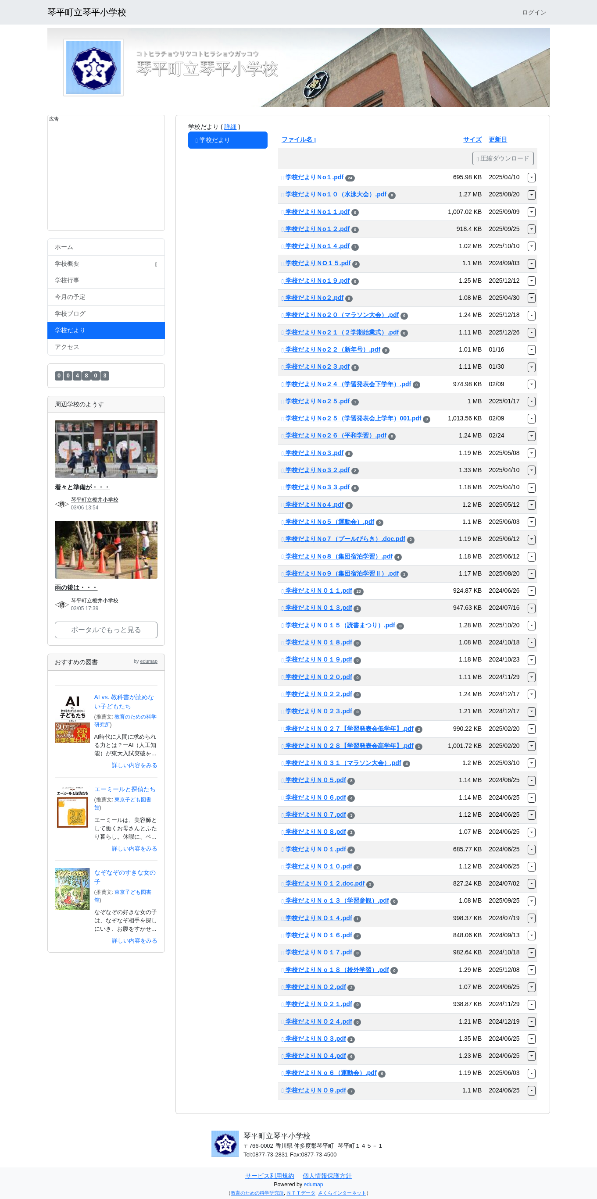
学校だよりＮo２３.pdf (316, 366)
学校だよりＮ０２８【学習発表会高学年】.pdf (348, 745)
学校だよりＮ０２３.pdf (317, 711)
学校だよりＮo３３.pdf (316, 487)
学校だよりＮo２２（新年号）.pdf (331, 349)
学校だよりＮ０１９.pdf (317, 659)
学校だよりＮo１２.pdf (316, 228)
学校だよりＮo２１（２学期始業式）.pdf (340, 332)
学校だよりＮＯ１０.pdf (317, 866)
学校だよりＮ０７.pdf (314, 814)
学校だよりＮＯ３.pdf (314, 1038)
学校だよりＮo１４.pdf (316, 245)
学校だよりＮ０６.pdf (314, 797)
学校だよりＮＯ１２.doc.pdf (323, 883)
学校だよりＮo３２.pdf (316, 469)
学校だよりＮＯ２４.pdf (317, 1021)
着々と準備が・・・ (82, 487)
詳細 (230, 126)
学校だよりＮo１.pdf (312, 177)
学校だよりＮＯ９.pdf (314, 1090)
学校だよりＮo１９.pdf (316, 280)
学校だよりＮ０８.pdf (314, 831)
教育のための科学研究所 (257, 1192)
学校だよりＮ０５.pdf (314, 779)
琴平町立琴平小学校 (86, 12)
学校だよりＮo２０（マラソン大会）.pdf (340, 314)
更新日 (498, 139)
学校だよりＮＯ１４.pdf (317, 917)
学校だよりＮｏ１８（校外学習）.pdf (335, 969)
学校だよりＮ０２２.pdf (317, 693)
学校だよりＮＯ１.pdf (314, 849)
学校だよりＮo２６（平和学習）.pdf (334, 435)
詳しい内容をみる (134, 765)
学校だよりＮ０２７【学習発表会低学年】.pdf (348, 728)
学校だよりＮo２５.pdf (316, 401)
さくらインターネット (342, 1192)
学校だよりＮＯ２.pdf (314, 986)
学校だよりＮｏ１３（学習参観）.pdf (335, 900)
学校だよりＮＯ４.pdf (314, 1055)
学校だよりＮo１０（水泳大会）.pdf (334, 194)
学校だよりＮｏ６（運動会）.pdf (329, 1072)
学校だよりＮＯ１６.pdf (317, 935)
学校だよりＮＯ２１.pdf (317, 1003)
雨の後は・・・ (76, 587)
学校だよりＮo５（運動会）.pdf (328, 521)
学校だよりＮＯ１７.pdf (317, 952)
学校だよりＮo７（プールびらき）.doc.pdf (343, 538)
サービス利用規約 (269, 1175)
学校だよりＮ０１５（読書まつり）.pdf (338, 625)
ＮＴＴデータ (300, 1192)
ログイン (534, 12)
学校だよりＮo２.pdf (312, 297)
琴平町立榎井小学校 (94, 500)
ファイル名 (299, 139)
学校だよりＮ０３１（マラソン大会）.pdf (341, 762)
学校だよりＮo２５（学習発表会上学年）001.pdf (352, 418)
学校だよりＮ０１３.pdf (317, 607)
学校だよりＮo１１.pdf (316, 211)
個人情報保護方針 (327, 1175)
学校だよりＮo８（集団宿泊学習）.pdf (337, 556)
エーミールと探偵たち (125, 789)
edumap (148, 661)
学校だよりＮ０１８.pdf (317, 642)
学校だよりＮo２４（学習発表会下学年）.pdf (346, 384)
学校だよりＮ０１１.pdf (317, 590)
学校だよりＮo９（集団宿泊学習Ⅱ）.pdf (340, 573)
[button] (532, 177)
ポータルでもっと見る (106, 629)
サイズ (472, 139)
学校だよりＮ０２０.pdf (317, 676)
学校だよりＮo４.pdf (312, 504)
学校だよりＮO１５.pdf (316, 263)
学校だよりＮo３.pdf (312, 452)
